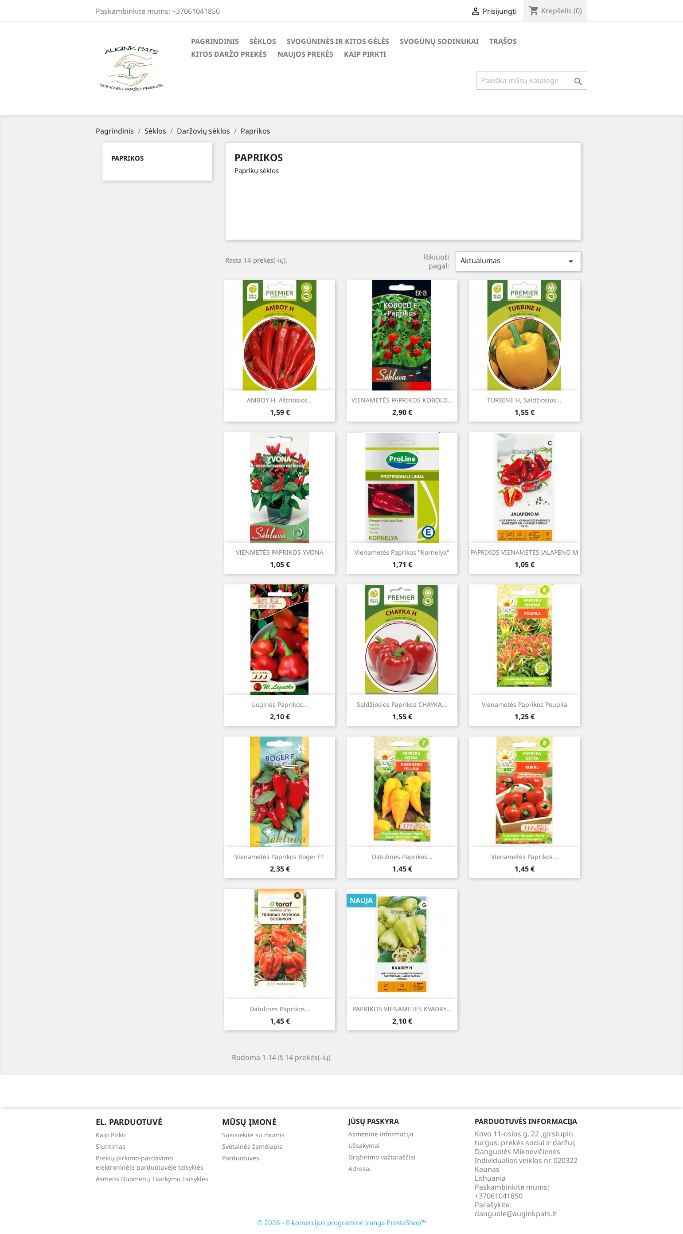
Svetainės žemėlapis (252, 1146)
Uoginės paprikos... (279, 704)
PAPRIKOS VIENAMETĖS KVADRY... (402, 1009)
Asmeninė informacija (381, 1134)
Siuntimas (110, 1146)
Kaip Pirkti (365, 54)
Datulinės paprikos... (402, 856)
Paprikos (127, 158)
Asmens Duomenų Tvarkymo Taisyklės (152, 1179)
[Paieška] (531, 80)
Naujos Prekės (305, 54)
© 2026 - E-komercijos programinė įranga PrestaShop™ (341, 1222)
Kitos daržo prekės (229, 54)
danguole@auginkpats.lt (516, 1213)
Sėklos (263, 41)
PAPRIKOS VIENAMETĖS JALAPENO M (524, 552)
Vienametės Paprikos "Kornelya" (402, 552)
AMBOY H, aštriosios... (280, 400)
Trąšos (503, 41)
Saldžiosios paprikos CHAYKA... (402, 704)
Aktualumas (518, 261)
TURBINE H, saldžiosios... (524, 400)
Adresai (359, 1168)
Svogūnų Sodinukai (439, 41)
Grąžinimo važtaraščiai (382, 1157)
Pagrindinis (215, 41)
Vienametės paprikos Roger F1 (279, 856)
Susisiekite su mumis (253, 1135)
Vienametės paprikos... (524, 856)
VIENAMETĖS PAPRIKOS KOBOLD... (402, 400)
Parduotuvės (240, 1158)
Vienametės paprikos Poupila (524, 704)
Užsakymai (364, 1145)
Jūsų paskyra (373, 1121)
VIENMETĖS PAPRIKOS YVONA (280, 552)
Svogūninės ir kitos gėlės (338, 41)
